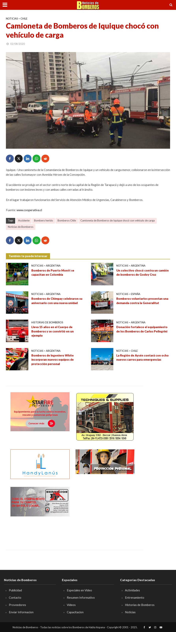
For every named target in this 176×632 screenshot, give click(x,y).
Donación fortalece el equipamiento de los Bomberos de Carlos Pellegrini (142, 329)
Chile (23, 18)
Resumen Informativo (81, 597)
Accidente (24, 220)
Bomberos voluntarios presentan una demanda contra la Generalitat (142, 300)
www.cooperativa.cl (29, 210)
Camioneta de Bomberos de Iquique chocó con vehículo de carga (117, 220)
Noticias (12, 18)
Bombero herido (43, 220)
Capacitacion (75, 612)
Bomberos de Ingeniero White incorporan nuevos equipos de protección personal (52, 360)
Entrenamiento (134, 597)
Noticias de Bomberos (20, 226)
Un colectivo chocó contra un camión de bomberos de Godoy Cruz (142, 272)
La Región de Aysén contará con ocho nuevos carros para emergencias (142, 357)
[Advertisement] (105, 511)
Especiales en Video (79, 590)
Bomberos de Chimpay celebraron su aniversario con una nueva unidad (56, 300)
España (135, 294)
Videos (71, 605)
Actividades (132, 590)
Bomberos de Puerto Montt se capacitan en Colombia (52, 272)
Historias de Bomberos (47, 322)
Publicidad (15, 590)
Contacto (15, 597)
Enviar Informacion (21, 612)
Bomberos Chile (67, 220)
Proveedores (17, 605)
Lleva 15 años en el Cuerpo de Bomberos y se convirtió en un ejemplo (52, 331)
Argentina (53, 265)
